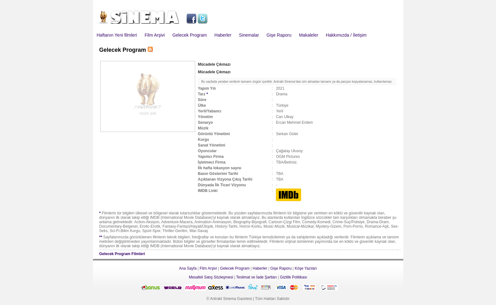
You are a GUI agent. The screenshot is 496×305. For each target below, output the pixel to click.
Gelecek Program (189, 35)
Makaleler (308, 35)
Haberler (223, 35)
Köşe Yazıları (306, 268)
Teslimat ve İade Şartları (256, 277)
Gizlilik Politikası (293, 277)
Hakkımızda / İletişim (346, 35)
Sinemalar (249, 35)
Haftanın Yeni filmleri (117, 35)
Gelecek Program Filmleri (122, 254)
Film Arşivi (155, 35)
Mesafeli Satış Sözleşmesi (211, 277)
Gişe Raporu (279, 35)
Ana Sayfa (187, 268)
